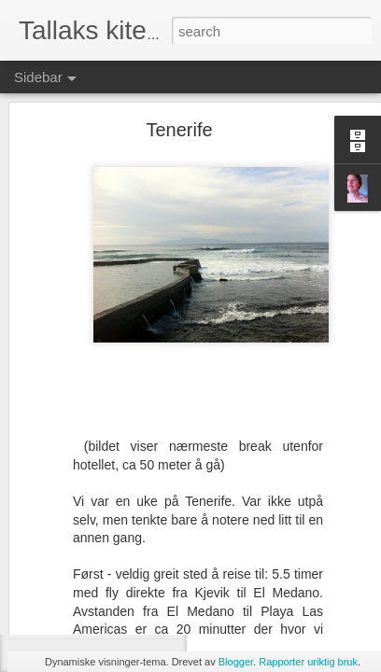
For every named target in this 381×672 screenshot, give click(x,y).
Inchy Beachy (79, 575)
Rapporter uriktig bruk (308, 661)
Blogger (236, 661)
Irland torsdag (80, 617)
